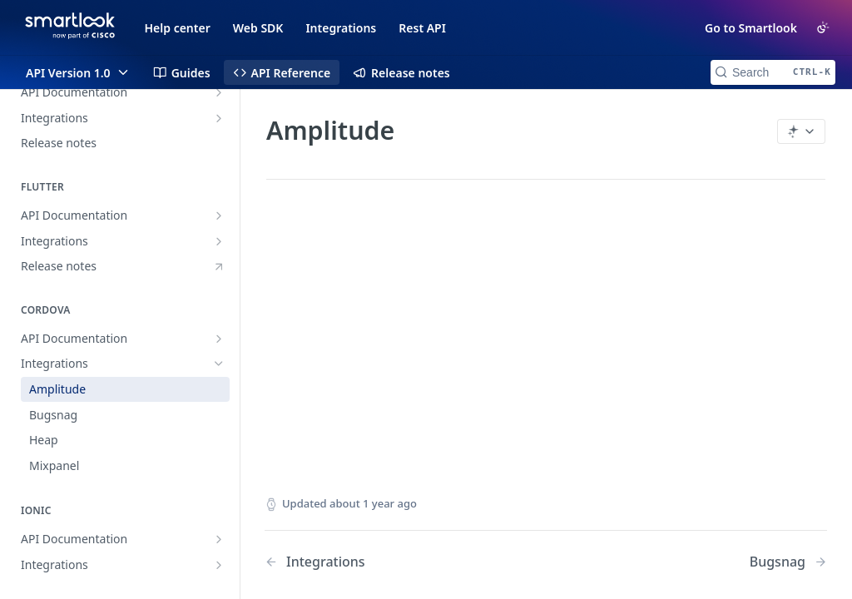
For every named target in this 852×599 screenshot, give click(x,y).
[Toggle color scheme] (822, 27)
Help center (178, 28)
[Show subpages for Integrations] (218, 118)
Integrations (340, 28)
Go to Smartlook (751, 28)
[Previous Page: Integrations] (385, 562)
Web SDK (258, 28)
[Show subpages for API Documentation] (218, 92)
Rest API (422, 28)
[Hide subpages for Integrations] (218, 363)
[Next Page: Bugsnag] (788, 562)
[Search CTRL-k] (773, 72)
